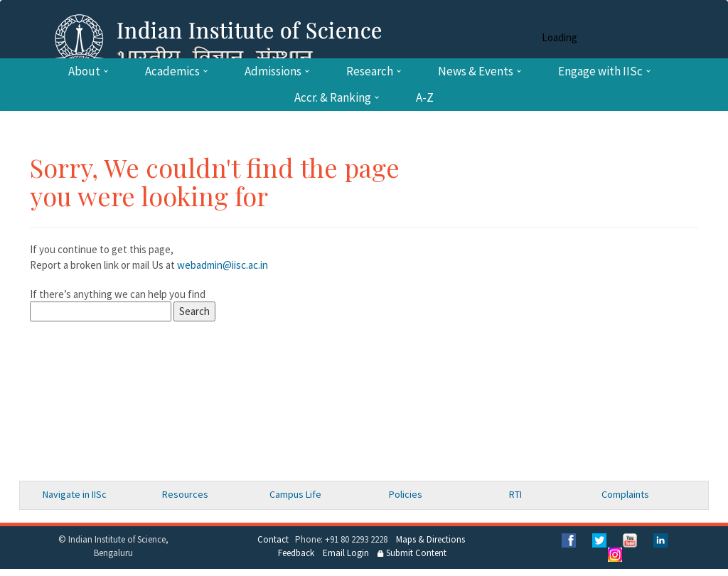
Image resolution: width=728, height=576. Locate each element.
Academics (172, 71)
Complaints (625, 494)
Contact (273, 539)
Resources (185, 494)
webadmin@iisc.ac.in (222, 265)
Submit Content (412, 553)
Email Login (346, 553)
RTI (515, 494)
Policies (405, 494)
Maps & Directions (430, 539)
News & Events (475, 71)
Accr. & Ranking (332, 98)
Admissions (273, 71)
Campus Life (295, 494)
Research (369, 71)
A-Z (425, 98)
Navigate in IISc (75, 494)
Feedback (296, 553)
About (84, 71)
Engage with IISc (600, 71)
